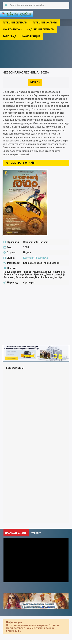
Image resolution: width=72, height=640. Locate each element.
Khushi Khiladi (16, 14)
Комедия (28, 257)
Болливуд (42, 257)
